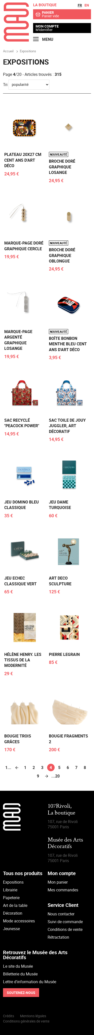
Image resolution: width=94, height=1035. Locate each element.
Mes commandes (63, 890)
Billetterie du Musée (20, 974)
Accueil (8, 51)
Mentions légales (33, 1015)
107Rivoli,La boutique (61, 809)
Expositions (13, 882)
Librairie (10, 890)
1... (8, 767)
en (86, 5)
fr (80, 5)
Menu (43, 39)
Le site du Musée (18, 966)
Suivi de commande (65, 921)
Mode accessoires (19, 921)
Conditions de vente (65, 929)
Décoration (12, 913)
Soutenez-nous (21, 992)
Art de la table (15, 905)
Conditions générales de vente (26, 1021)
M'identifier (44, 29)
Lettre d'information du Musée (29, 981)
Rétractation (58, 937)
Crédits (8, 1015)
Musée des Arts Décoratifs (65, 843)
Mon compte (47, 26)
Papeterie (11, 897)
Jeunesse (11, 928)
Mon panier (58, 882)
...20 (55, 776)
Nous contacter (61, 914)
